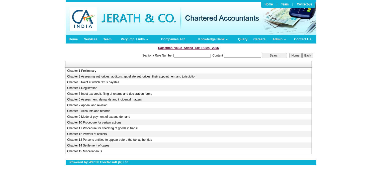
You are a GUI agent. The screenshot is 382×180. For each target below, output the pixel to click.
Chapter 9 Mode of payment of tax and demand (98, 116)
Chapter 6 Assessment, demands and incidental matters (104, 99)
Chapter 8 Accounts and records (88, 111)
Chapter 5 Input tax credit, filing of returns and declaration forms (109, 94)
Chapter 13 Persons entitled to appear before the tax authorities (109, 140)
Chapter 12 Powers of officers (87, 134)
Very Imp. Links (134, 39)
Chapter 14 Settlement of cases (88, 145)
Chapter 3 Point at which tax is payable (93, 82)
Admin (279, 39)
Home (73, 39)
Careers (259, 39)
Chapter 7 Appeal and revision (87, 105)
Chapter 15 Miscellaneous (84, 151)
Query (243, 39)
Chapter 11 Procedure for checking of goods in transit (102, 128)
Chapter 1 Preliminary (81, 70)
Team (107, 39)
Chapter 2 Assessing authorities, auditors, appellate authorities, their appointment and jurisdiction (131, 76)
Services (91, 39)
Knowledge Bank (213, 39)
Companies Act (173, 39)
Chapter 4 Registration (82, 88)
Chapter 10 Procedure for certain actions (94, 122)
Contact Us (302, 39)
